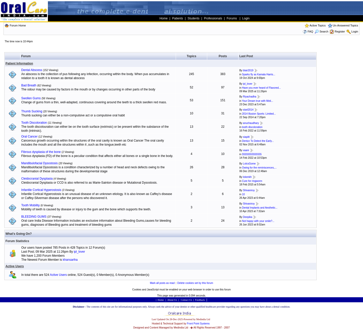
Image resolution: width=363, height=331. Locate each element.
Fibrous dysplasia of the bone (41, 152)
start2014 (248, 109)
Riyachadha (249, 96)
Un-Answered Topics (345, 25)
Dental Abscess (31, 70)
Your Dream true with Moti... (257, 101)
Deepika (247, 217)
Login (354, 31)
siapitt (246, 137)
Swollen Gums (31, 98)
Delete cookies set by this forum (195, 283)
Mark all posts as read (162, 283)
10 (243, 194)
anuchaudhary (251, 123)
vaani (246, 150)
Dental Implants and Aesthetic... (260, 207)
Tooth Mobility (30, 205)
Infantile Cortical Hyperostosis (41, 190)
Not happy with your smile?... (258, 221)
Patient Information (19, 63)
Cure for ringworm (252, 181)
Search (321, 31)
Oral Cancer (29, 136)
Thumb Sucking (31, 111)
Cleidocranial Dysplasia (37, 178)
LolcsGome (249, 163)
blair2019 (248, 70)
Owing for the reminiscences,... (259, 167)
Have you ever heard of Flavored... (261, 87)
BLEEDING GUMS (33, 216)
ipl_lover (247, 83)
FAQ (310, 31)
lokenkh (247, 177)
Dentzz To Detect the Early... (258, 141)
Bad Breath (28, 85)
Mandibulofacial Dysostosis (39, 163)
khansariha (70, 259)
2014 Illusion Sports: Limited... (259, 113)
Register (340, 31)
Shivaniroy (249, 190)
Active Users (15, 266)
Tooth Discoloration (34, 122)
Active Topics (318, 25)
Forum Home (18, 25)
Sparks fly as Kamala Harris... (258, 74)
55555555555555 (252, 154)
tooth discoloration (252, 127)
